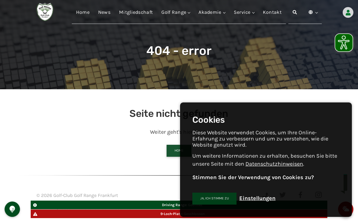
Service (244, 12)
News (104, 12)
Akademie (211, 12)
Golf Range (175, 12)
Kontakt (272, 12)
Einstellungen (257, 198)
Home (83, 12)
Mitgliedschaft (136, 12)
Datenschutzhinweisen (274, 163)
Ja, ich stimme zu (214, 198)
